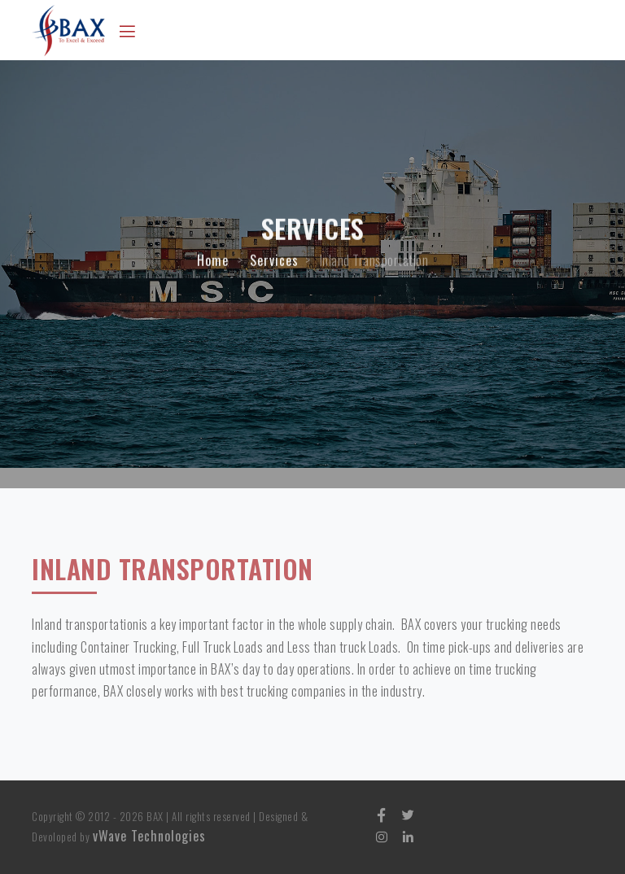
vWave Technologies (149, 836)
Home (213, 263)
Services (274, 263)
